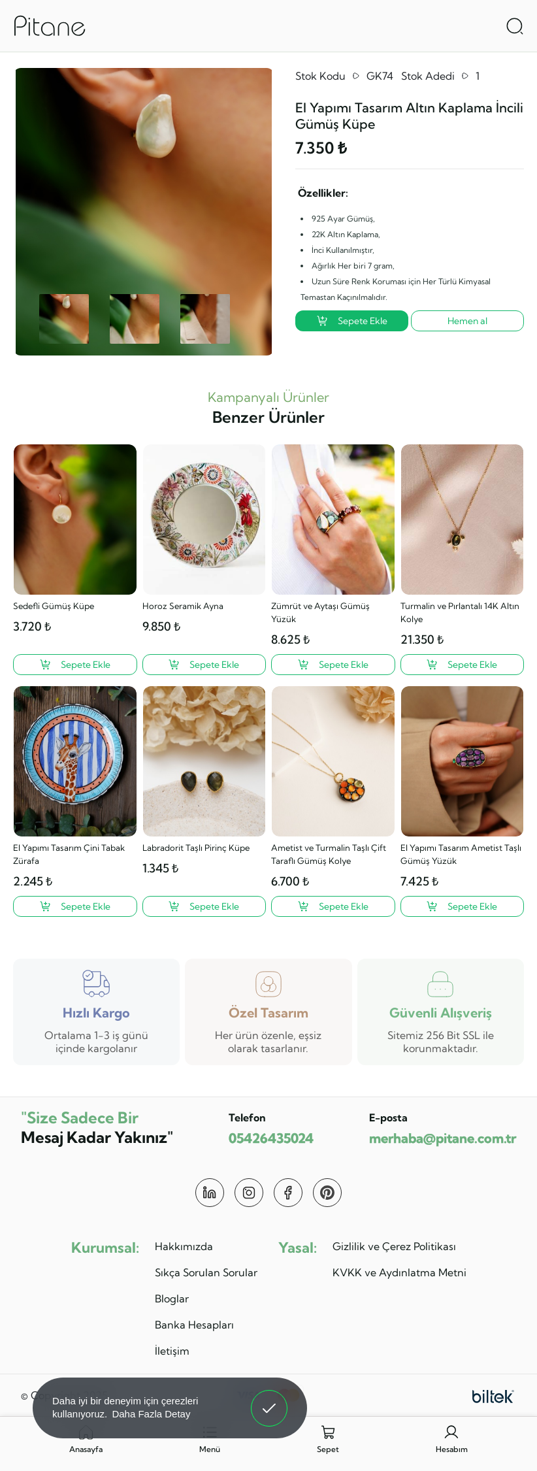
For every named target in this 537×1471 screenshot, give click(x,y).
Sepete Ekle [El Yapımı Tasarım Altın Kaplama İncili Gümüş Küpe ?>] (352, 321)
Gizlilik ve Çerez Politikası (394, 1246)
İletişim (172, 1350)
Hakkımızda (184, 1246)
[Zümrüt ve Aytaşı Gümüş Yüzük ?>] (333, 664)
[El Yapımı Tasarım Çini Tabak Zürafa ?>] (75, 906)
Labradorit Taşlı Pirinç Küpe (196, 847)
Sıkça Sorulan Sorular (206, 1272)
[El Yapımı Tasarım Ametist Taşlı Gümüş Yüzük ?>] (462, 906)
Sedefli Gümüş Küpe (53, 606)
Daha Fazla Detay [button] (151, 1413)
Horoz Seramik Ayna (182, 606)
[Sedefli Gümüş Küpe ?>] (75, 664)
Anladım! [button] (269, 1398)
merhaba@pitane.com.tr (442, 1138)
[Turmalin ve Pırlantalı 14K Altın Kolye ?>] (462, 664)
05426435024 (271, 1138)
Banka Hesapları (194, 1324)
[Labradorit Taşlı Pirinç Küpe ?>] (204, 906)
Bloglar (172, 1298)
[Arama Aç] (515, 26)
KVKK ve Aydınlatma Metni (399, 1272)
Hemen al (467, 321)
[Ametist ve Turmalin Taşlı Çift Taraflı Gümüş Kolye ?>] (333, 906)
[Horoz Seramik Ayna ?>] (204, 664)
